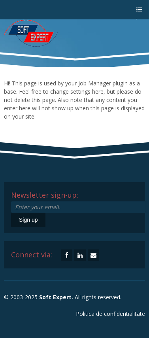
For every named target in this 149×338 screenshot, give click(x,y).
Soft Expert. (56, 297)
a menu (138, 13)
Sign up (28, 220)
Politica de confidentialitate (110, 313)
